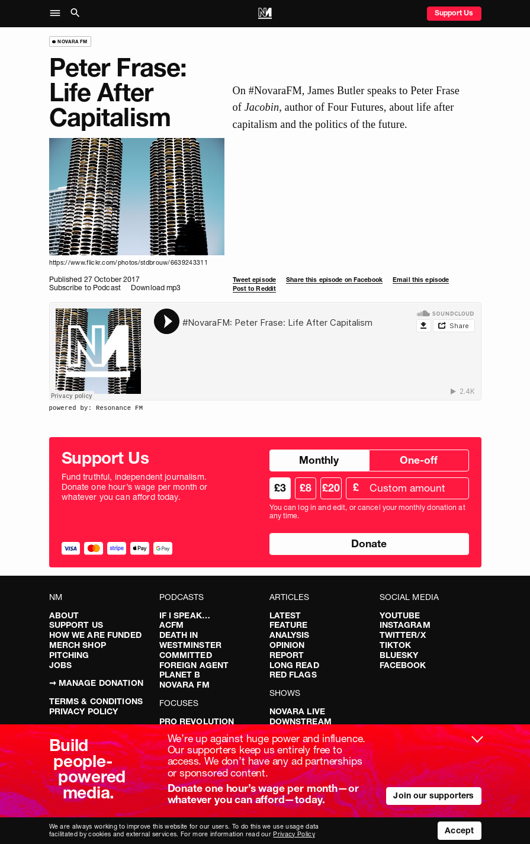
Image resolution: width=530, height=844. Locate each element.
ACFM (171, 625)
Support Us (454, 12)
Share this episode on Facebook (334, 280)
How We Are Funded (95, 635)
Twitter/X (403, 635)
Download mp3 (156, 287)
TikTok (396, 645)
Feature (288, 625)
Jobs (60, 665)
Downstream (300, 721)
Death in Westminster (190, 640)
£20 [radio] (331, 488)
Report (286, 655)
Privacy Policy (83, 711)
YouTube (400, 615)
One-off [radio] (419, 460)
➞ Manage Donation (96, 683)
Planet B (180, 674)
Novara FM (184, 684)
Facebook (403, 665)
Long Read (294, 665)
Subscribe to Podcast (85, 287)
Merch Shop (77, 645)
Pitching (69, 655)
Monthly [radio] (319, 460)
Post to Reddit (255, 289)
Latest (285, 615)
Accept (459, 830)
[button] (58, 14)
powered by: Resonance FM (96, 408)
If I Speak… (185, 615)
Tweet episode (255, 280)
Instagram (405, 625)
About (64, 615)
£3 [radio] (280, 488)
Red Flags (293, 674)
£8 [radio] (305, 488)
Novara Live (297, 711)
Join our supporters (433, 795)
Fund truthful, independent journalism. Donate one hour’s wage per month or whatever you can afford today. (135, 487)
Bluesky (399, 655)
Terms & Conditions (96, 701)
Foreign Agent (194, 665)
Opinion (287, 645)
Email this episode (421, 280)
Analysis (289, 635)
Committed (185, 655)
